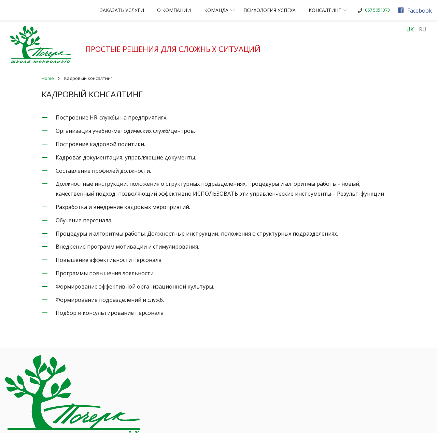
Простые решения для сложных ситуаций (177, 49)
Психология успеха (274, 10)
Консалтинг (333, 9)
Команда (225, 9)
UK (410, 29)
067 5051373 (382, 10)
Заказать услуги (127, 10)
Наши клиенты (248, 368)
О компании (179, 10)
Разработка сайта (195, 422)
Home (48, 78)
